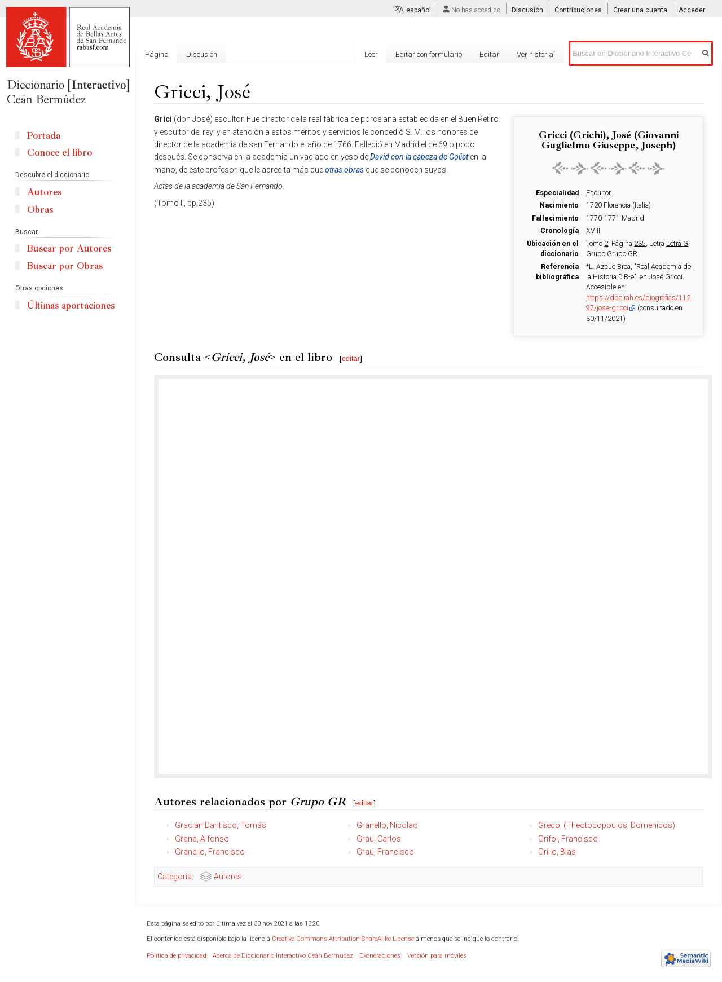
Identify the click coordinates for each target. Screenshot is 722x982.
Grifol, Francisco (568, 838)
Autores (228, 876)
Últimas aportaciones (71, 305)
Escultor (598, 193)
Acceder (692, 10)
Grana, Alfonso (202, 838)
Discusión (527, 10)
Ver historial (536, 54)
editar (351, 358)
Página (157, 54)
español (418, 10)
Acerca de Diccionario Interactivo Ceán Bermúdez (283, 955)
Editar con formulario (428, 54)
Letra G (677, 244)
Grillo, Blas (557, 851)
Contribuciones (578, 10)
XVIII (593, 231)
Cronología (559, 231)
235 (640, 244)
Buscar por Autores (69, 248)
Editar (489, 54)
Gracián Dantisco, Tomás (220, 825)
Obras (40, 209)
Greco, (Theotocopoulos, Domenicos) (606, 825)
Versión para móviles (436, 955)
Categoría (174, 876)
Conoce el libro (59, 152)
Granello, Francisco (210, 851)
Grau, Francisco (385, 851)
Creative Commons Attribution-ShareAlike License (343, 939)
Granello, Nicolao (387, 825)
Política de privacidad (176, 955)
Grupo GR (622, 254)
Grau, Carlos (378, 838)
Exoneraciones (379, 955)
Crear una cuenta (640, 10)
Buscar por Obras (65, 266)
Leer (371, 54)
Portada (43, 135)
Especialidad (557, 193)
